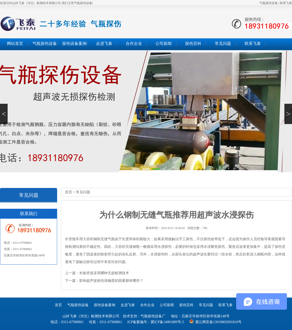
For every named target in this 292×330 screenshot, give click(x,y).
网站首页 (15, 43)
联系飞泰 (286, 3)
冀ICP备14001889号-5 (167, 322)
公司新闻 (163, 43)
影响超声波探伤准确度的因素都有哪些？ (111, 281)
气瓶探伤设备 (268, 3)
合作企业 (134, 43)
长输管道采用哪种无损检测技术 (104, 273)
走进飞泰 (104, 43)
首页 (68, 192)
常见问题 (223, 43)
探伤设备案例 (74, 43)
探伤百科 (193, 43)
